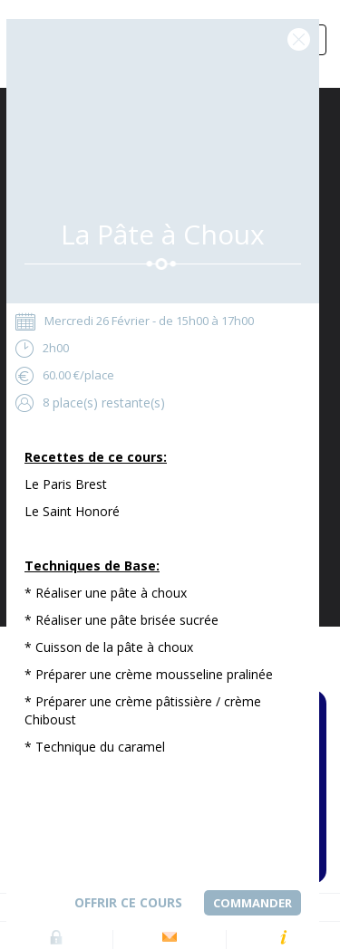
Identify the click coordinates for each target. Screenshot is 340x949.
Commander (252, 903)
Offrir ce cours (128, 902)
